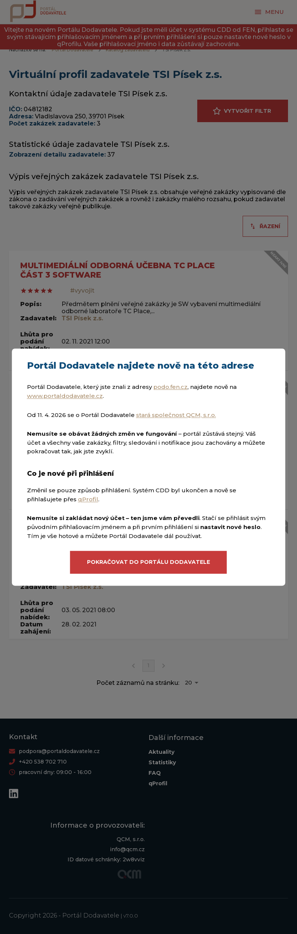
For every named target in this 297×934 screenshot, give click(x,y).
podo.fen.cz (170, 387)
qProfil (88, 499)
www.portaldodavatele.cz (65, 395)
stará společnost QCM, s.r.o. (176, 414)
